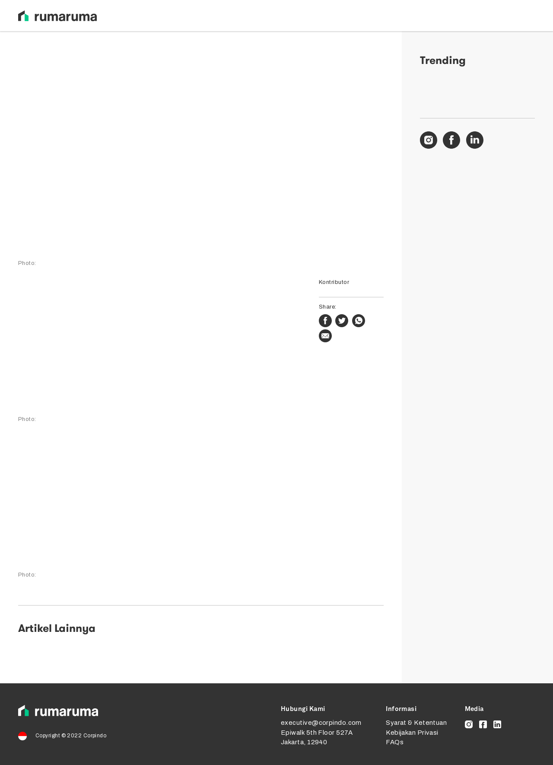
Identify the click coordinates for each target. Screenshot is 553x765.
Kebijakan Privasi (412, 732)
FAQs (395, 742)
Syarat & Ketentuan (416, 722)
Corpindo (95, 736)
